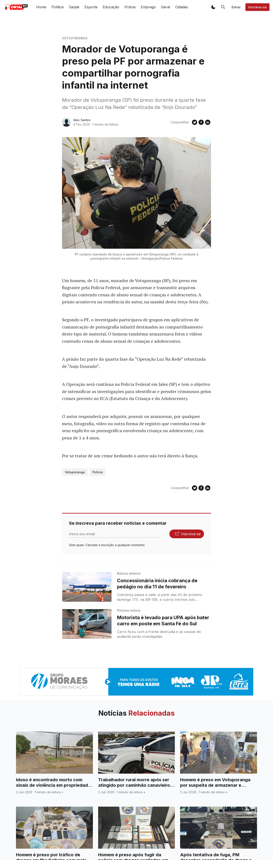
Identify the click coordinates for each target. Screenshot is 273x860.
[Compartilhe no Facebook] (201, 122)
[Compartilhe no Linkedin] (207, 122)
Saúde (74, 7)
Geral (165, 7)
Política (57, 7)
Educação (111, 7)
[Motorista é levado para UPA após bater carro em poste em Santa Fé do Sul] (87, 624)
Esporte (91, 7)
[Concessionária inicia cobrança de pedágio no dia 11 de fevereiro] (87, 587)
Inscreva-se (257, 7)
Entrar (236, 7)
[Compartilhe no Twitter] (194, 122)
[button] (213, 7)
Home (41, 7)
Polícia (129, 7)
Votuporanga (75, 38)
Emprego (148, 7)
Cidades (181, 7)
